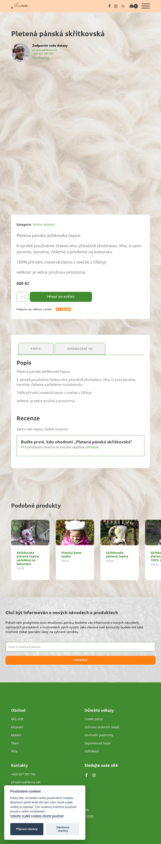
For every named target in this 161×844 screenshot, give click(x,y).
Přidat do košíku (61, 296)
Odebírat (80, 659)
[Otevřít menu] (146, 6)
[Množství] (22, 297)
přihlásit (91, 446)
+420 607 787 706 (42, 53)
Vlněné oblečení (44, 224)
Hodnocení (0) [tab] (82, 348)
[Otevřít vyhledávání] (123, 6)
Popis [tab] (36, 348)
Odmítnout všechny (62, 829)
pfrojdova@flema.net (44, 49)
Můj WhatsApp (40, 57)
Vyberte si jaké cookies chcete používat (37, 816)
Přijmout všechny (27, 829)
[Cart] (133, 6)
